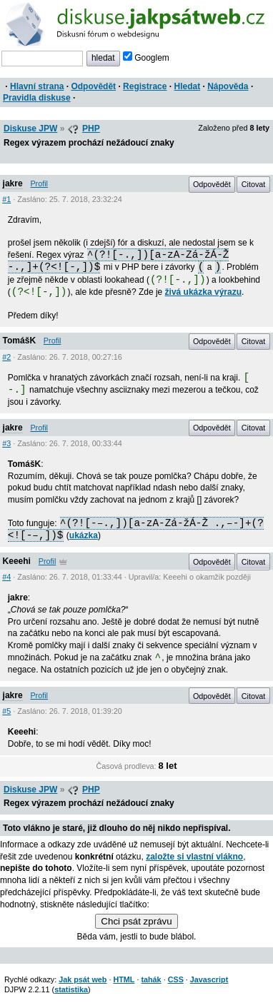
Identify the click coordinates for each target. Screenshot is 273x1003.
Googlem (146, 58)
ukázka (83, 535)
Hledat (187, 86)
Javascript (209, 979)
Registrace (145, 86)
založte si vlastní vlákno (194, 857)
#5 (6, 711)
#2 (6, 357)
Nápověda (227, 86)
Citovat (254, 184)
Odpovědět (93, 86)
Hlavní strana (37, 86)
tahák (151, 979)
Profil (39, 183)
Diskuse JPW (30, 128)
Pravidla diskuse (37, 98)
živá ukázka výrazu (203, 292)
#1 (6, 199)
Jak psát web (82, 979)
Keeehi (17, 561)
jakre (13, 183)
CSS (176, 979)
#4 (6, 577)
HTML (123, 979)
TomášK (19, 341)
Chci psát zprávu (136, 921)
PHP (91, 128)
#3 (6, 443)
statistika (71, 989)
